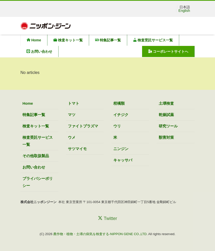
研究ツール (168, 126)
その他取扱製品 (35, 156)
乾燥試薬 (166, 115)
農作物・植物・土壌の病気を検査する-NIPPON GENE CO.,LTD (100, 234)
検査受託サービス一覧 (153, 40)
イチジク (120, 115)
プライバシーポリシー (37, 182)
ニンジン (120, 149)
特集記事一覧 (108, 40)
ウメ (71, 137)
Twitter (107, 218)
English (184, 10)
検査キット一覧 (68, 40)
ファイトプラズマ (83, 126)
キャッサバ (122, 160)
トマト (73, 103)
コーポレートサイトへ (168, 51)
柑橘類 (119, 103)
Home (34, 40)
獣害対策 (166, 137)
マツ (71, 115)
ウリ (117, 126)
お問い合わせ (39, 51)
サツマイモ (77, 149)
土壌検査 (166, 103)
